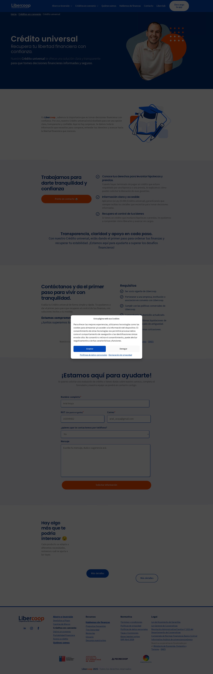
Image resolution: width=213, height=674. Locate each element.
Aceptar (89, 348)
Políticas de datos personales (93, 355)
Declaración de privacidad (120, 355)
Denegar (123, 348)
